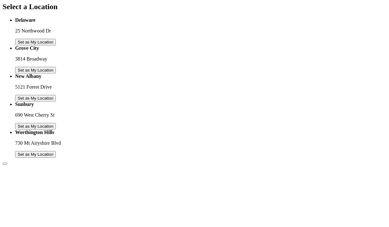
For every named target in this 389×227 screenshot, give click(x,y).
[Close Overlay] (5, 164)
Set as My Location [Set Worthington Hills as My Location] (35, 154)
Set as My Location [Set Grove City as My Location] (35, 70)
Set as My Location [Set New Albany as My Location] (35, 98)
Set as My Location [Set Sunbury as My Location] (35, 126)
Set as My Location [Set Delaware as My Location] (35, 42)
